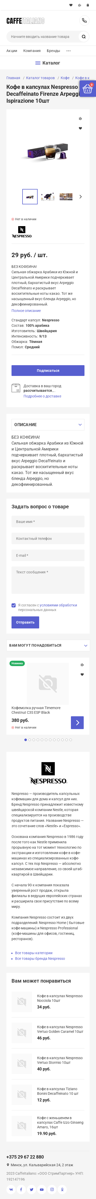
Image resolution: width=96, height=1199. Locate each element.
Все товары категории (33, 953)
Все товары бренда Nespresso (40, 958)
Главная (13, 78)
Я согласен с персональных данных (47, 607)
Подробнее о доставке (42, 396)
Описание (25, 424)
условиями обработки (58, 605)
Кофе (65, 78)
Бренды (53, 51)
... (68, 49)
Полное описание (26, 311)
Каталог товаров (40, 78)
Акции (11, 51)
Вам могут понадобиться (35, 645)
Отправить (25, 622)
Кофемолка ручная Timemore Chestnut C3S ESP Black (36, 710)
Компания (32, 51)
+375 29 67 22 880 (84, 20)
